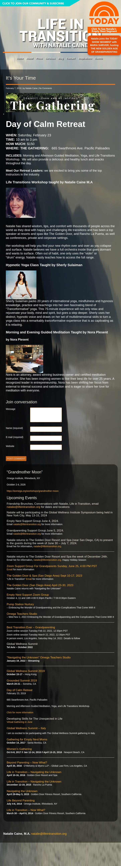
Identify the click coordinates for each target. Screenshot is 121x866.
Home (20, 58)
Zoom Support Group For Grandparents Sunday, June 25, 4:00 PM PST (52, 566)
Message (10, 409)
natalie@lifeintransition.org (23, 507)
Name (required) (14, 428)
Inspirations (85, 58)
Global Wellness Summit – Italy (26, 728)
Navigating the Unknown (22, 791)
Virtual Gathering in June (19, 722)
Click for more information (20, 712)
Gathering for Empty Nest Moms (27, 739)
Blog (60, 58)
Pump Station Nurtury (20, 604)
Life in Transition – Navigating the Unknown (34, 772)
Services (50, 58)
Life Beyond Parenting (21, 800)
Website (10, 446)
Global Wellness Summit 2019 (26, 671)
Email (10, 569)
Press (39, 58)
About (29, 58)
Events (99, 58)
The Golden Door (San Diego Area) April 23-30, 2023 (40, 585)
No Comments (45, 88)
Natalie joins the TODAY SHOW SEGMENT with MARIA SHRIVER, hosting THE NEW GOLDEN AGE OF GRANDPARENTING (104, 45)
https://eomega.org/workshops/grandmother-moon (33, 491)
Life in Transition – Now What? (26, 810)
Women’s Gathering (19, 749)
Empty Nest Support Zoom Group (28, 594)
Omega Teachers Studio (22, 613)
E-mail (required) (14, 437)
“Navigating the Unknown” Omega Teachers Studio (39, 657)
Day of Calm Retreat (19, 690)
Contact (70, 58)
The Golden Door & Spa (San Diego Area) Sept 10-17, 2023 (44, 575)
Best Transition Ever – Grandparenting (31, 627)
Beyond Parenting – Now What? (27, 762)
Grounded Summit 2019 (22, 680)
